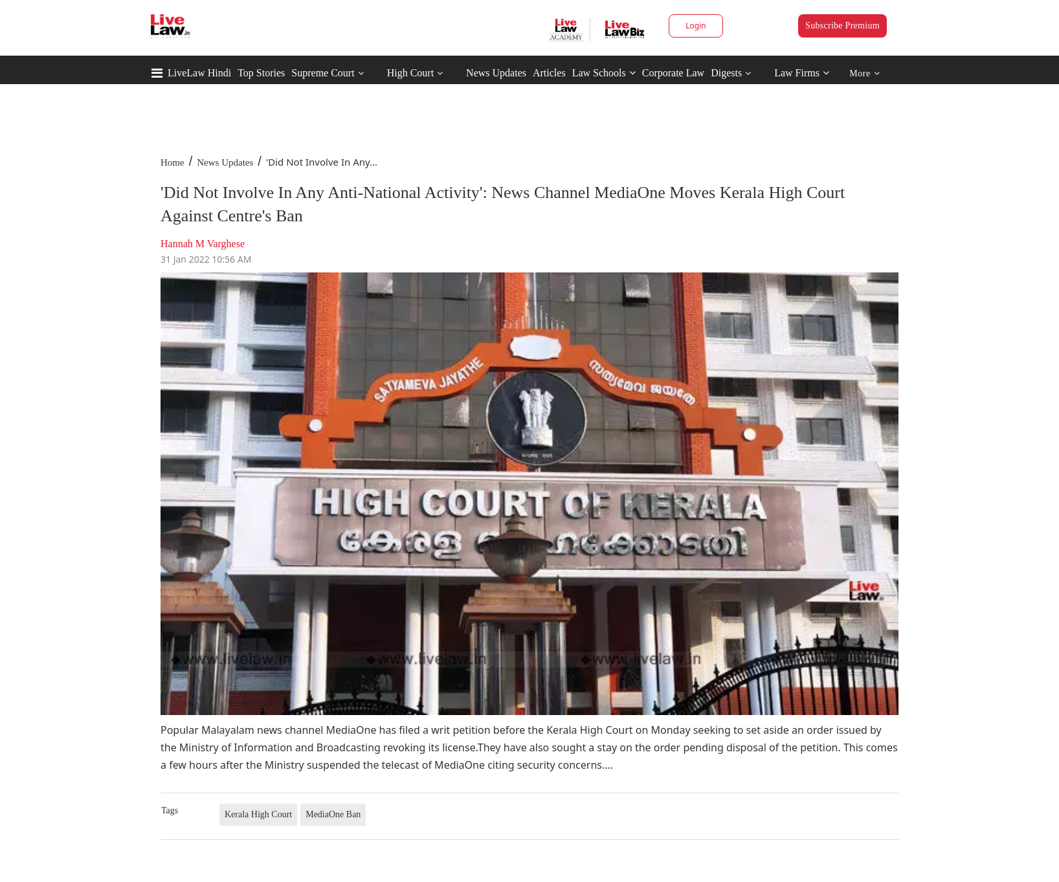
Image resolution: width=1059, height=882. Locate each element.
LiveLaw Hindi (199, 72)
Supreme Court (322, 72)
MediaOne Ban (333, 814)
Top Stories (261, 72)
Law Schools (604, 72)
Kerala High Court (258, 814)
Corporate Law (673, 72)
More (864, 73)
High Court (410, 72)
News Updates (496, 72)
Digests (726, 72)
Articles (549, 72)
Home (172, 162)
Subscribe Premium (842, 25)
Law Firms (801, 72)
